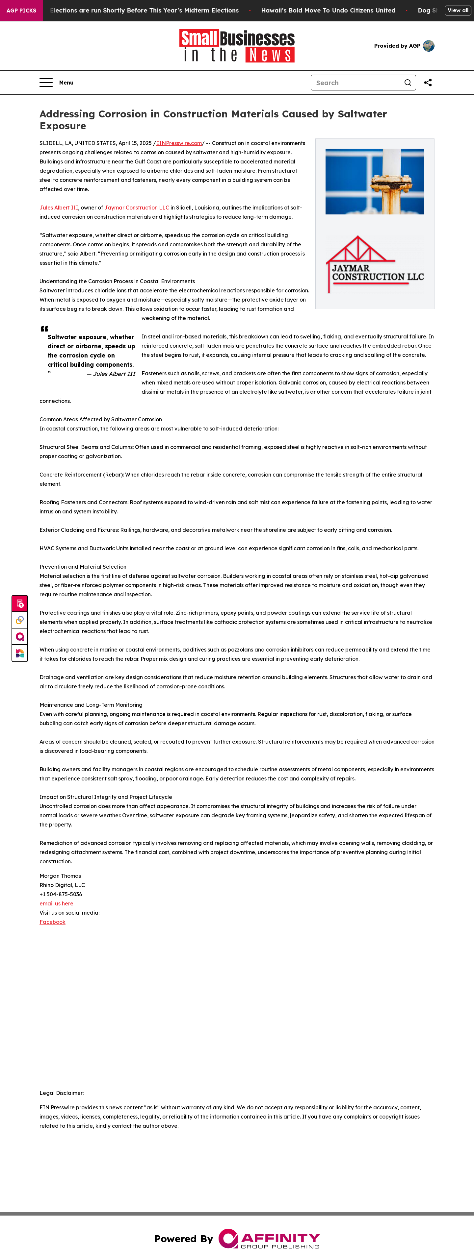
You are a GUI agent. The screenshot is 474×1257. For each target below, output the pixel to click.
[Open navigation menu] (56, 82)
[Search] (355, 82)
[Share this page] (427, 82)
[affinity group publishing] (19, 636)
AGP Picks (21, 10)
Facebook (53, 922)
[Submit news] (19, 604)
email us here (56, 903)
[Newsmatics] (19, 653)
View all (458, 10)
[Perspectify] (19, 620)
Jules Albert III (59, 207)
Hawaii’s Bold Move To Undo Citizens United (340, 10)
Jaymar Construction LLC (136, 207)
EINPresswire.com (179, 143)
